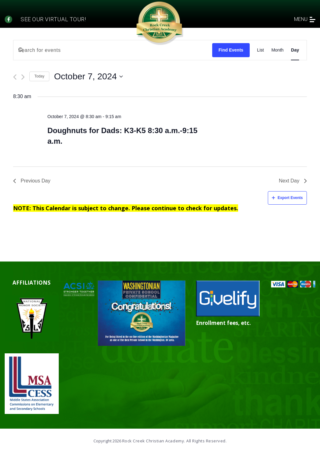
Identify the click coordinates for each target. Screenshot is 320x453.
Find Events (230, 49)
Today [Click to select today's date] (39, 76)
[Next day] (23, 77)
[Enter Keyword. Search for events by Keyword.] (112, 50)
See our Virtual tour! (53, 19)
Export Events (287, 198)
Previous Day (31, 180)
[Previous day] (15, 77)
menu (304, 19)
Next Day (293, 180)
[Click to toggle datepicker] (88, 76)
